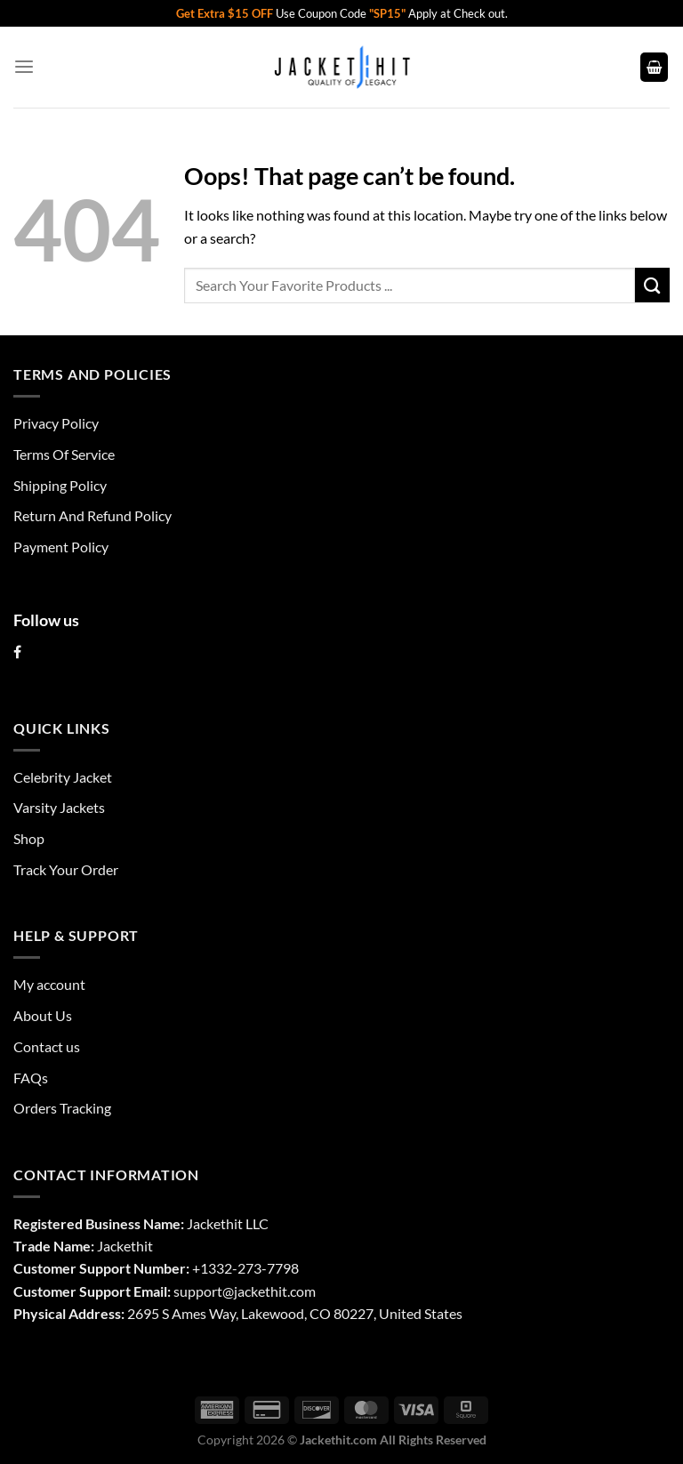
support (197, 1291)
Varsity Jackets (59, 807)
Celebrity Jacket (62, 776)
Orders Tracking (62, 1107)
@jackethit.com (269, 1291)
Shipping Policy (60, 485)
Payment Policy (60, 546)
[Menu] (24, 67)
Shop (28, 838)
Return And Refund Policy (92, 515)
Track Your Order (65, 869)
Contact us (46, 1046)
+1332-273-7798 (245, 1267)
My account (49, 984)
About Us (42, 1015)
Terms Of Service (64, 454)
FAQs (30, 1077)
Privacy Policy (56, 422)
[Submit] (652, 285)
